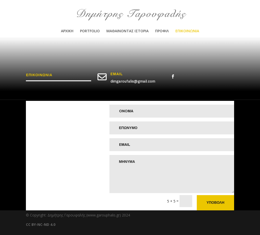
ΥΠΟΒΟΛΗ (215, 203)
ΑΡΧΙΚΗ (67, 31)
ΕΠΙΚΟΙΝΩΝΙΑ (187, 31)
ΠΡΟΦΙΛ (162, 31)
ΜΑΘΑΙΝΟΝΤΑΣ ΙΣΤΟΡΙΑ (127, 31)
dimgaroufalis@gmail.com (132, 81)
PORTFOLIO (90, 31)
